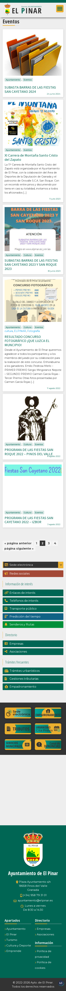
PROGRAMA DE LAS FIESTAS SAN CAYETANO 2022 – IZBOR (29, 520)
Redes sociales (20, 573)
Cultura (27, 255)
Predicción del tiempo (25, 616)
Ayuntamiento (13, 79)
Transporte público (23, 608)
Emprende (13, 951)
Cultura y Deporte (18, 945)
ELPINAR (20, 331)
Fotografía (33, 331)
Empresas (16, 643)
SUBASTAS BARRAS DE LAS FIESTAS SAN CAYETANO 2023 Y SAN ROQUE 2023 (31, 264)
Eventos (28, 79)
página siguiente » (19, 548)
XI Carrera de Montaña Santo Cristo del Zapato (31, 157)
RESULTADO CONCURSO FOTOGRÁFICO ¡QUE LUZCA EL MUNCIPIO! (27, 340)
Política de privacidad (43, 953)
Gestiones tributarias (24, 678)
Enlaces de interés (22, 592)
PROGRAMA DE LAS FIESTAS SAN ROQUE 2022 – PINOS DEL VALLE (29, 451)
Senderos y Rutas (22, 624)
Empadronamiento (23, 686)
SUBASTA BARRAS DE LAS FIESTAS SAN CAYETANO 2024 (30, 89)
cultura (9, 331)
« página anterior (18, 543)
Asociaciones (18, 651)
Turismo (11, 940)
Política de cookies (43, 965)
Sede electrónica (19, 564)
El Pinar (11, 934)
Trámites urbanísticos (25, 670)
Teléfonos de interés (24, 600)
